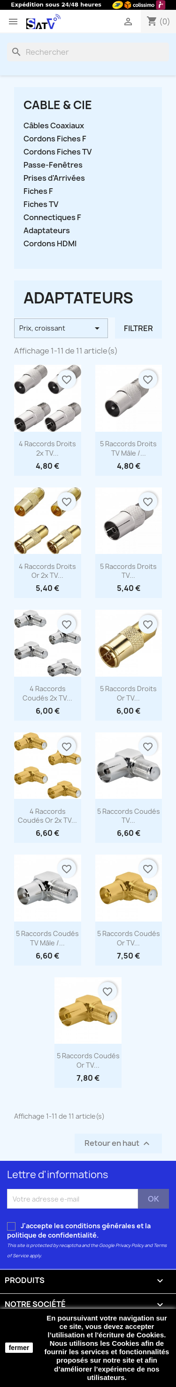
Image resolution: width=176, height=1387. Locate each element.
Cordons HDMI (50, 244)
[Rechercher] (88, 52)
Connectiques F (52, 217)
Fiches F (38, 191)
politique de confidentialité (52, 1235)
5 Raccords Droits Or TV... (128, 693)
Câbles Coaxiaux (53, 126)
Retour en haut (118, 1144)
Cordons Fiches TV (57, 152)
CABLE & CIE (57, 105)
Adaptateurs (46, 231)
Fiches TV (40, 204)
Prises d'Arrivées (54, 178)
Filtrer (138, 328)
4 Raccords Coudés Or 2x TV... (47, 816)
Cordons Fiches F (54, 139)
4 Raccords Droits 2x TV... (47, 448)
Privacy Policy (129, 1245)
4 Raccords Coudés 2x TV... (47, 693)
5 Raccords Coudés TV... (128, 816)
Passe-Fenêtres (53, 165)
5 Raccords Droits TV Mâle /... (128, 448)
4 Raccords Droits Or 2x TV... (47, 571)
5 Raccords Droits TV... (128, 571)
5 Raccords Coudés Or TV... (128, 938)
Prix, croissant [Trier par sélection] (61, 328)
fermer (19, 1347)
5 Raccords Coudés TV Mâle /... (47, 938)
